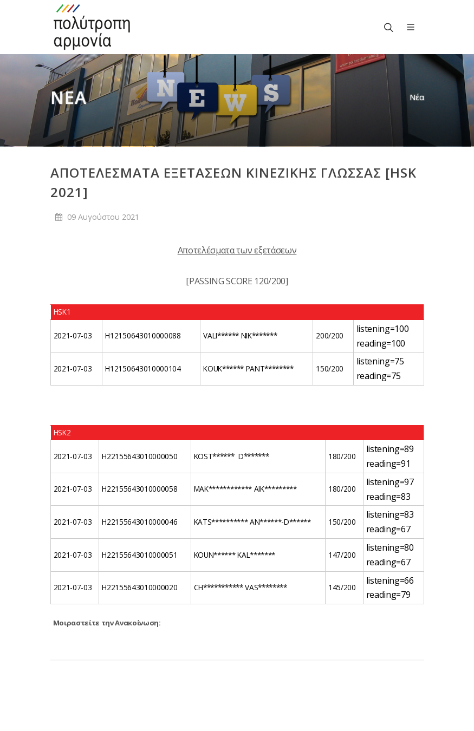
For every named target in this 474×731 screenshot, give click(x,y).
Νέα (417, 97)
